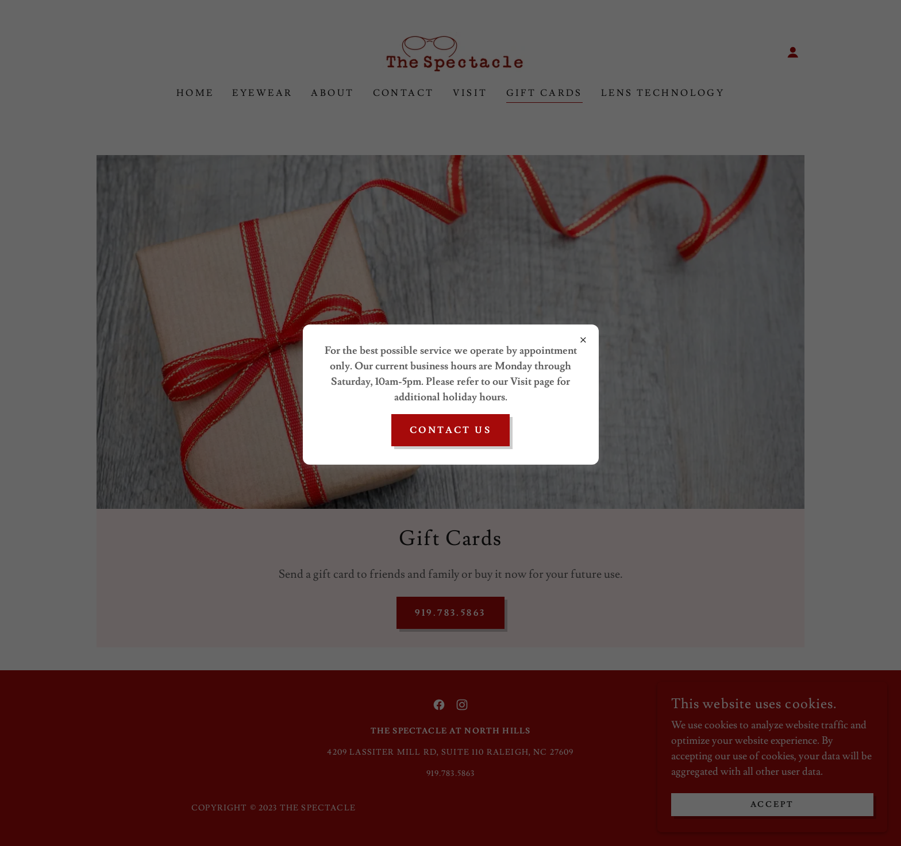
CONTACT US (450, 430)
